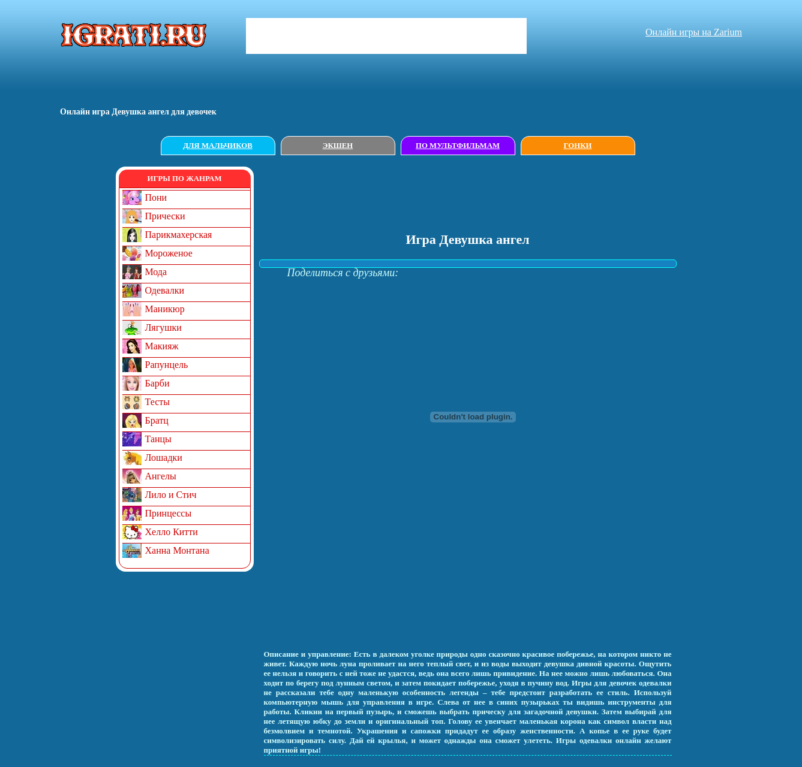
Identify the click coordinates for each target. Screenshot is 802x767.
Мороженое (169, 253)
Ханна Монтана (177, 550)
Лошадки (163, 457)
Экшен (338, 145)
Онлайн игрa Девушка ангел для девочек (138, 111)
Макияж (162, 346)
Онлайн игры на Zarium (693, 32)
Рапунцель (166, 365)
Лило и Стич (171, 495)
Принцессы (168, 513)
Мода (156, 272)
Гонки (578, 145)
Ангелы (160, 476)
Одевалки (165, 290)
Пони (156, 197)
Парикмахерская (178, 235)
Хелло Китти (171, 532)
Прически (165, 216)
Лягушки (163, 327)
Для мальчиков (217, 145)
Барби (157, 383)
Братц (157, 420)
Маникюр (165, 309)
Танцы (158, 439)
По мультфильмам (458, 145)
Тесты (157, 402)
